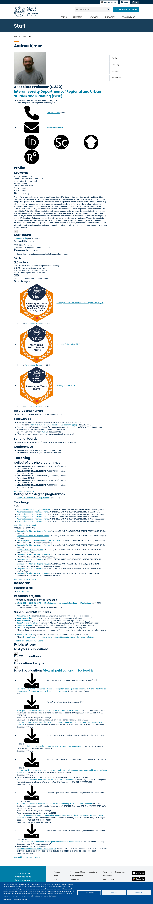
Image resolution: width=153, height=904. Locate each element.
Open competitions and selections (83, 872)
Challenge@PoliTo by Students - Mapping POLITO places (39, 540)
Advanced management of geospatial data (33, 509)
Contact (56, 872)
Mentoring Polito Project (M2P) (68, 344)
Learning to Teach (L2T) (65, 385)
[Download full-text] (31, 680)
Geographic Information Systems (30, 550)
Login (126, 2)
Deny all (114, 893)
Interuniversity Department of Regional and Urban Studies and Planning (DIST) (57, 94)
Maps (55, 876)
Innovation (110, 17)
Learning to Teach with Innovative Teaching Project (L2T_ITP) (80, 303)
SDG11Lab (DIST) (23, 591)
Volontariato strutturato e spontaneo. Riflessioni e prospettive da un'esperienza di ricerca (51, 689)
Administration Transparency (114, 872)
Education (78, 17)
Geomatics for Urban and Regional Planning (33, 531)
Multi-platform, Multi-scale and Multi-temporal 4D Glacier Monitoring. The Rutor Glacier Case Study (55, 804)
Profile (19, 168)
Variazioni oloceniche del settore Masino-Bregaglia (36, 849)
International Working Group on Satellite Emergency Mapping (53, 425)
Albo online (107, 876)
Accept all (139, 893)
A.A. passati (25, 525)
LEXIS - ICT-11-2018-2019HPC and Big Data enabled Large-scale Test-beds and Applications (54, 603)
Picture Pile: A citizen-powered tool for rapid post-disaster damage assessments (48, 842)
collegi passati (26, 491)
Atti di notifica (108, 879)
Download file (19, 239)
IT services (74, 879)
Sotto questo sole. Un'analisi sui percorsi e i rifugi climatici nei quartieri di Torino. (48, 710)
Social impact (128, 17)
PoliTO (64, 17)
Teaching (22, 457)
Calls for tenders (76, 876)
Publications (25, 644)
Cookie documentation (20, 899)
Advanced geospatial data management (32, 512)
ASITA (44, 432)
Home (15, 36)
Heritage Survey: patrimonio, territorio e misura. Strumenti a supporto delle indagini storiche (58, 637)
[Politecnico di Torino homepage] (26, 11)
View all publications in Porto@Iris (68, 670)
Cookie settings (89, 893)
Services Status (108, 2)
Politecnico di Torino (33, 324)
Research (94, 17)
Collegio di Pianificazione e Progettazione (33, 498)
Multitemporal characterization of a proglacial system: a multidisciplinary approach (49, 746)
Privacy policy (8, 899)
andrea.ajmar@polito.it (55, 127)
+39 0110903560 (53, 113)
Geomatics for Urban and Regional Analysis (33, 554)
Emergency (57, 879)
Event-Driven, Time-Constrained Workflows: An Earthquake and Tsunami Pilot (46, 780)
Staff (20, 36)
